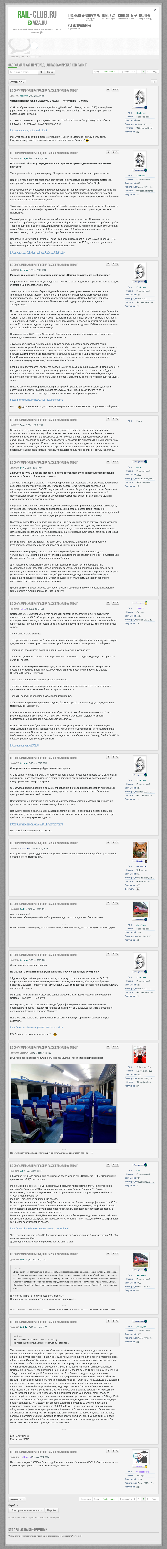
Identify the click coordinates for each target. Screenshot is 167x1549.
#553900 (14, 1053)
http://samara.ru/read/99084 (24, 745)
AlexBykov (24, 1327)
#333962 (14, 270)
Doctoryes (24, 96)
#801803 (14, 1327)
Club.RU (37, 14)
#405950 (14, 609)
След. (154, 71)
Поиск (49, 72)
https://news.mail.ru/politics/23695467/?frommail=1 (36, 399)
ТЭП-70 (23, 609)
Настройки (86, 1499)
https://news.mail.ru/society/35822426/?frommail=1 (36, 1027)
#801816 (14, 1457)
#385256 (14, 468)
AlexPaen (23, 909)
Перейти (51, 1510)
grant (22, 468)
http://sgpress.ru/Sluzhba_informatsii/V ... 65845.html (37, 252)
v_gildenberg (25, 1457)
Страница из (127, 71)
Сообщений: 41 (110, 71)
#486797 (14, 763)
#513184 (14, 960)
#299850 (14, 158)
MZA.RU (37, 22)
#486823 (14, 848)
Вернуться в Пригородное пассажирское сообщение (34, 1517)
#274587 (14, 96)
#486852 (14, 909)
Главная (76, 15)
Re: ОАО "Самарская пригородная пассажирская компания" (44, 90)
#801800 (14, 1259)
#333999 (14, 425)
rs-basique (24, 848)
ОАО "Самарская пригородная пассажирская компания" (47, 65)
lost (21, 1171)
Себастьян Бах (26, 1053)
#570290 (14, 1171)
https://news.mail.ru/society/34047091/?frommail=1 (36, 824)
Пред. (96, 71)
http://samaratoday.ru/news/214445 (28, 130)
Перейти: (13, 1505)
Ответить (17, 82)
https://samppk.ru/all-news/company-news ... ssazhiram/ (39, 1228)
